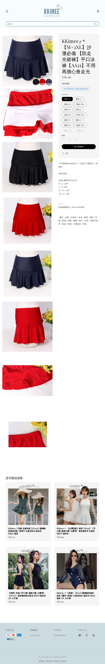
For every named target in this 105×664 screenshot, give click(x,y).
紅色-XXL (80, 115)
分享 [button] (65, 153)
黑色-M (67, 99)
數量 (63, 135)
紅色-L (78, 109)
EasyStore (62, 657)
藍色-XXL (80, 125)
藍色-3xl (80, 130)
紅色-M (67, 109)
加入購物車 (78, 146)
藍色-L (78, 120)
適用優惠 (66, 83)
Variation (65, 94)
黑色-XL (67, 104)
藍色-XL (67, 125)
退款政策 (57, 661)
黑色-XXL (80, 104)
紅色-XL (67, 115)
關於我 (64, 661)
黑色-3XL (68, 130)
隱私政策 (49, 661)
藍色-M (67, 120)
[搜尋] (95, 23)
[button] (7, 11)
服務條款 (42, 661)
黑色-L (78, 99)
